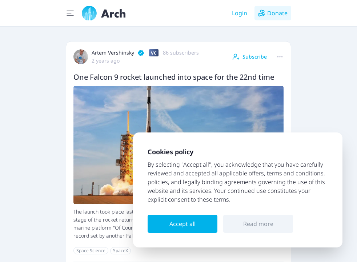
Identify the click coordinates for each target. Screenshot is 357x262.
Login (239, 13)
